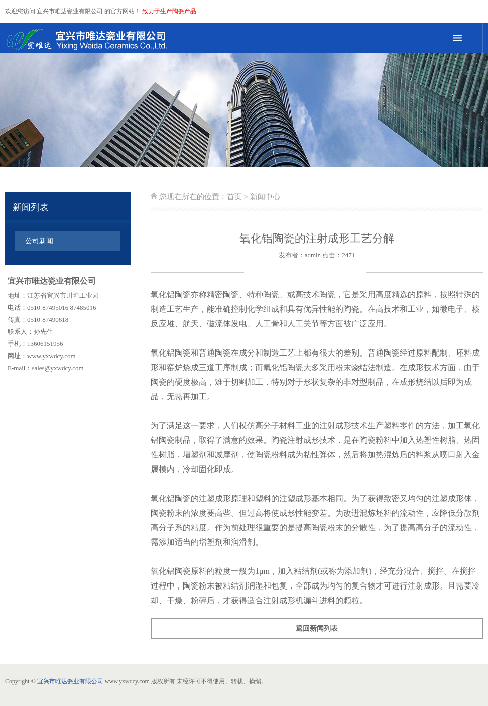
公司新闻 (39, 241)
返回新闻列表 (317, 628)
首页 (234, 197)
